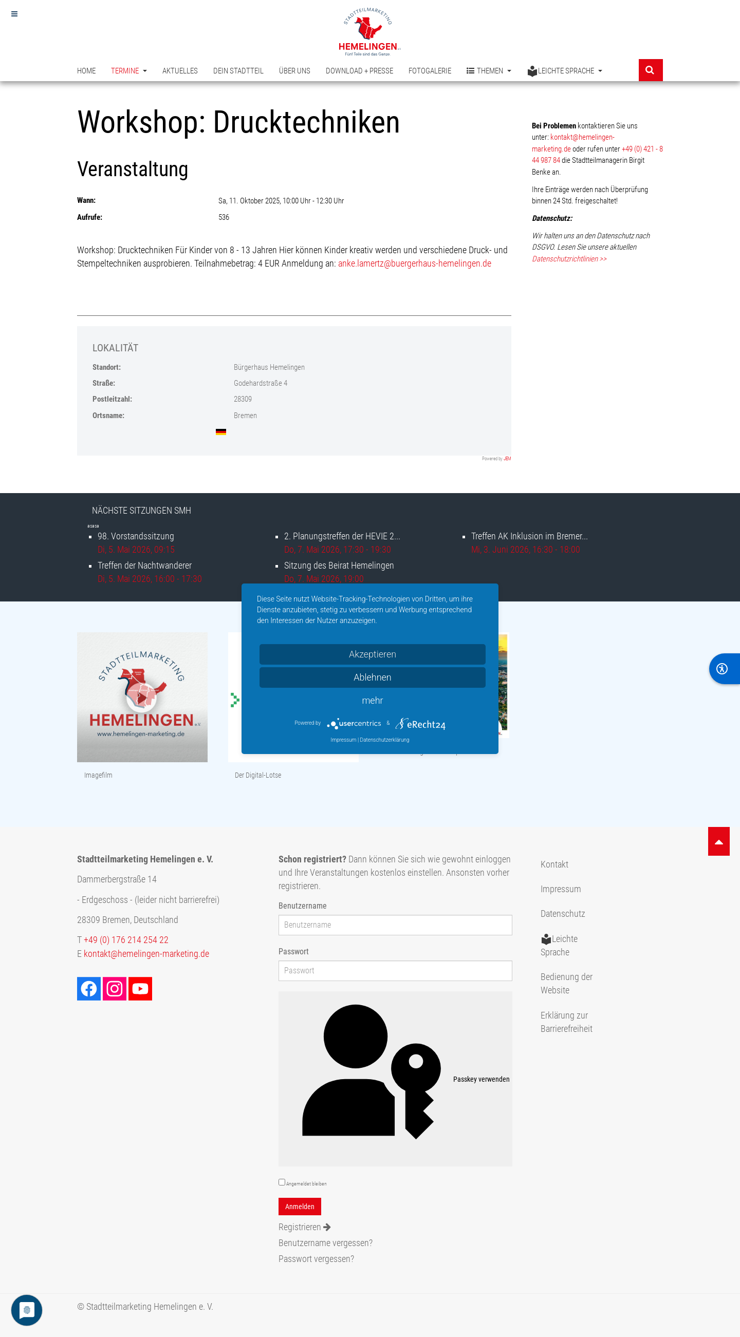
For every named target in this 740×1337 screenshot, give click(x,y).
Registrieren (305, 1227)
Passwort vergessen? (316, 1259)
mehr (372, 700)
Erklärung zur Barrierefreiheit (567, 1022)
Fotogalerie (430, 71)
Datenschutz (563, 914)
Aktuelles (180, 71)
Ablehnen (373, 677)
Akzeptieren (372, 654)
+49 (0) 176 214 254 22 (126, 940)
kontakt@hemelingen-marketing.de (146, 954)
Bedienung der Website (567, 983)
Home (86, 71)
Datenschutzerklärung (385, 740)
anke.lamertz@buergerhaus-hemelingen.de (414, 263)
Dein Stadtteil (238, 71)
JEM (507, 458)
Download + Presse (359, 71)
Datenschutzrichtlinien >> (569, 258)
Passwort (294, 951)
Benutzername (303, 906)
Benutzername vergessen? (326, 1243)
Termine (129, 71)
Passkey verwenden (395, 1079)
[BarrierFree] (724, 668)
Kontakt (554, 864)
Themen (489, 71)
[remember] (282, 1182)
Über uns (294, 71)
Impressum (561, 889)
